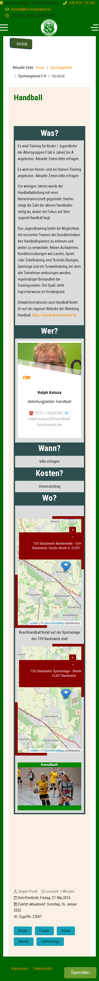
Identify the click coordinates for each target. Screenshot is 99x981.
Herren (65, 931)
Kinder (22, 931)
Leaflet (34, 623)
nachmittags (50, 941)
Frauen (44, 931)
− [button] (73, 537)
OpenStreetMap (54, 623)
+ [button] (73, 530)
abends (23, 941)
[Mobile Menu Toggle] (4, 28)
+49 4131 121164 (82, 3)
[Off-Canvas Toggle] (94, 28)
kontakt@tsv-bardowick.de (31, 9)
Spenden (80, 972)
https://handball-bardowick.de (54, 315)
